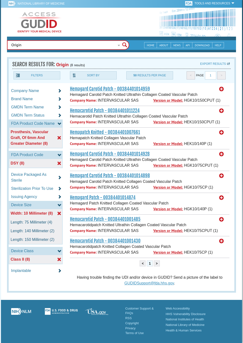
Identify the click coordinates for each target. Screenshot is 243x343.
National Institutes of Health (185, 319)
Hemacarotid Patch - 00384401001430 (105, 241)
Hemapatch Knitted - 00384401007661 (105, 132)
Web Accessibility (178, 308)
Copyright (132, 323)
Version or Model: (168, 100)
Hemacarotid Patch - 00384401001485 (105, 219)
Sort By (93, 75)
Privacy (130, 328)
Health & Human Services (184, 330)
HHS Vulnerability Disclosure (186, 314)
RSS (128, 318)
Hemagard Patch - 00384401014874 (102, 197)
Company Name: (83, 100)
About (163, 45)
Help (218, 45)
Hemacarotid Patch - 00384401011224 (105, 110)
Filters (37, 75)
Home (150, 45)
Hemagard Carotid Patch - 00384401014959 (110, 89)
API (188, 45)
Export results (213, 64)
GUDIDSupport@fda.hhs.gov (149, 283)
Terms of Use (134, 333)
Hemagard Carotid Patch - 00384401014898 (110, 175)
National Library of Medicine (41, 3)
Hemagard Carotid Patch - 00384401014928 (110, 154)
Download (202, 45)
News (177, 45)
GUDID (39, 22)
